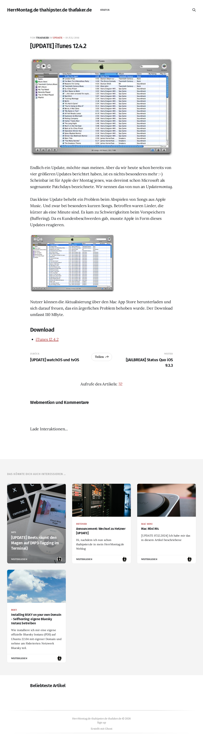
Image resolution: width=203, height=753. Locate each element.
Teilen (102, 357)
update (57, 37)
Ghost (108, 728)
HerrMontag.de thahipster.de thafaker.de (49, 10)
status (104, 9)
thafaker (42, 37)
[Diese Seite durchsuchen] (194, 10)
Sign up (101, 722)
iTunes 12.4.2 (47, 339)
